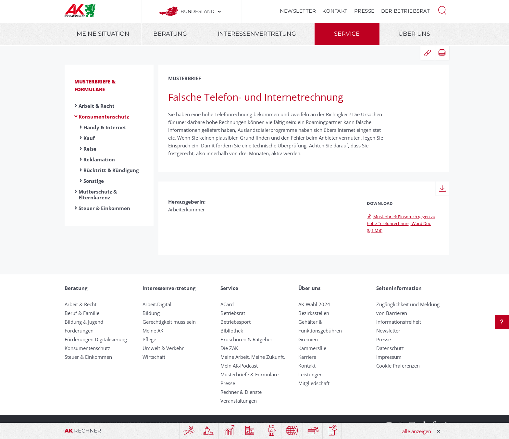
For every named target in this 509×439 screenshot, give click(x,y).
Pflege (149, 339)
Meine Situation (103, 33)
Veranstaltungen (238, 400)
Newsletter (298, 11)
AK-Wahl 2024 (314, 304)
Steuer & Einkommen (104, 208)
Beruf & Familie (82, 313)
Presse (364, 11)
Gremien (308, 339)
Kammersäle (312, 348)
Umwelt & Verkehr (163, 348)
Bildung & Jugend (84, 322)
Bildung (151, 313)
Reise (89, 148)
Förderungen (79, 330)
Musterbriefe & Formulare (249, 374)
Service (347, 33)
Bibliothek (231, 330)
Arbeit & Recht (97, 106)
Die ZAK (229, 348)
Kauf (89, 138)
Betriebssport (235, 322)
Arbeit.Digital (157, 304)
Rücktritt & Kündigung (111, 170)
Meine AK (153, 330)
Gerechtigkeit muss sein (169, 322)
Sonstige (93, 181)
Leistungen (310, 374)
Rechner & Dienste (241, 392)
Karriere (307, 357)
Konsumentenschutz (104, 116)
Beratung (170, 33)
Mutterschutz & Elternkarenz (98, 194)
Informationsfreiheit (398, 322)
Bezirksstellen (313, 313)
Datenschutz (390, 348)
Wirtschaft (154, 357)
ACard (227, 304)
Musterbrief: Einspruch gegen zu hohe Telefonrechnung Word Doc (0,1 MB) (401, 223)
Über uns (414, 33)
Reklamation (99, 159)
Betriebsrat (232, 313)
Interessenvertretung (256, 33)
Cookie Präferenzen (398, 365)
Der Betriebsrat (405, 11)
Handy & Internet (104, 127)
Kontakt (335, 11)
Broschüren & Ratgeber (246, 339)
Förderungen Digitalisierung (96, 339)
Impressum (389, 357)
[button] (442, 9)
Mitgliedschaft (313, 383)
